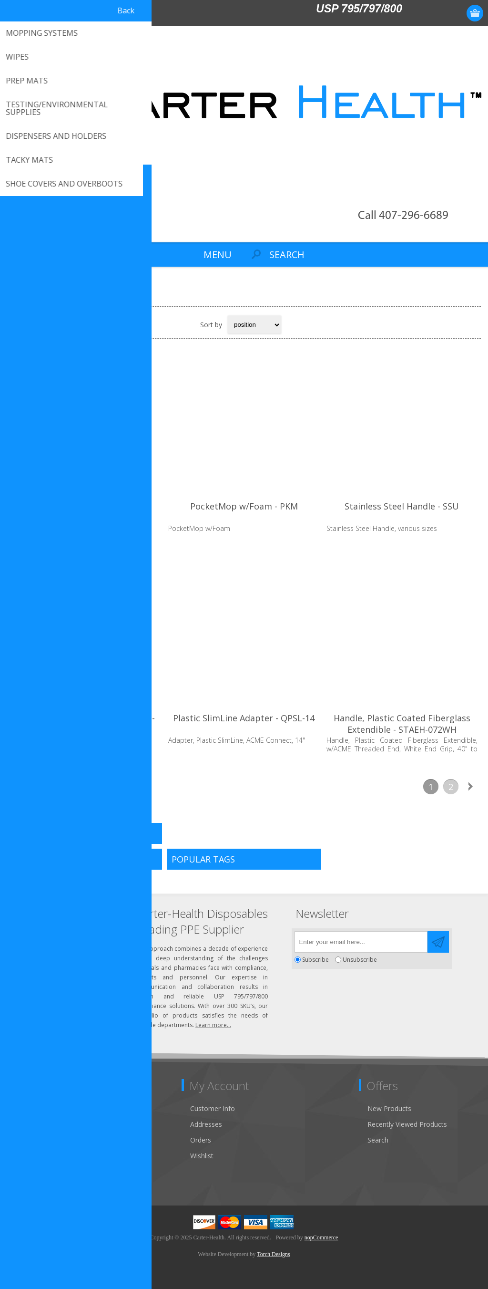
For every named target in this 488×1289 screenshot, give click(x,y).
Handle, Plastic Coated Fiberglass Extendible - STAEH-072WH (402, 723)
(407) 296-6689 (51, 936)
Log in (438, 13)
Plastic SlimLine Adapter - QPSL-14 (244, 718)
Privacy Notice (35, 1171)
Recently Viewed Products (407, 1124)
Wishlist (202, 1155)
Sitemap (26, 1155)
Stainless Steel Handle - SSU (402, 506)
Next (470, 786)
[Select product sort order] (254, 324)
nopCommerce (321, 1237)
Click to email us (53, 951)
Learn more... (213, 1025)
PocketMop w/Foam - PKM (244, 506)
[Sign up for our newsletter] (361, 942)
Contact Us (30, 1108)
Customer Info (212, 1108)
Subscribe (315, 960)
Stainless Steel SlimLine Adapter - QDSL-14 (86, 723)
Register (420, 13)
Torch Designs (273, 1254)
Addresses (206, 1124)
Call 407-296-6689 (403, 216)
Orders (200, 1139)
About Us (27, 1139)
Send (438, 942)
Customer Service (40, 1124)
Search (377, 1139)
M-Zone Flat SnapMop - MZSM (86, 506)
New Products (389, 1108)
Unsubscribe (360, 960)
